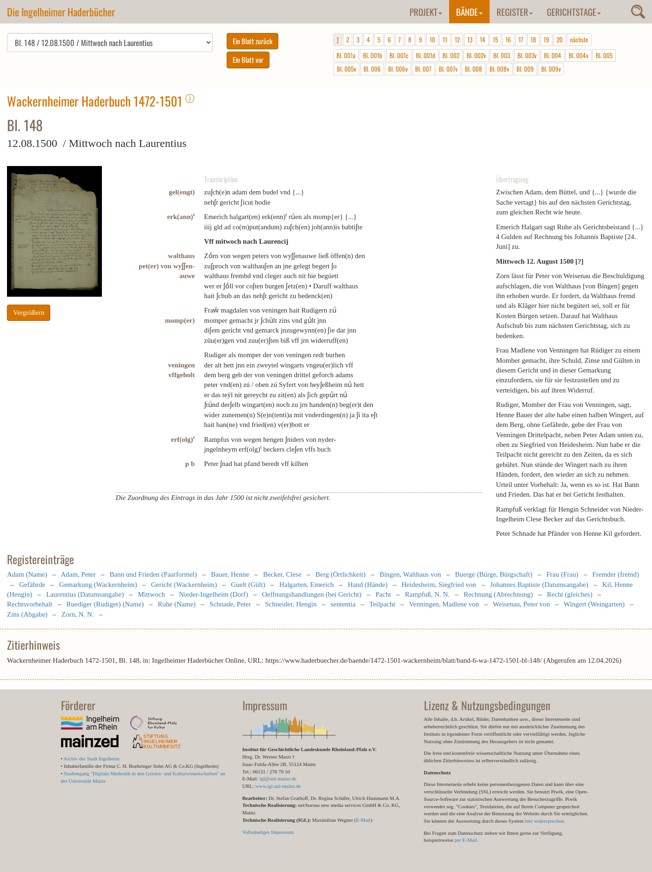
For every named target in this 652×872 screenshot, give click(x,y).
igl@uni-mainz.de (277, 778)
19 (546, 39)
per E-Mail (466, 840)
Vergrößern (28, 312)
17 (520, 39)
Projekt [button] (426, 11)
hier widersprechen (544, 821)
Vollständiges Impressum (268, 832)
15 (495, 39)
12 (457, 39)
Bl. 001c (399, 55)
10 (432, 39)
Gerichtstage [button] (574, 11)
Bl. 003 (501, 55)
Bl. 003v (527, 55)
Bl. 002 (451, 55)
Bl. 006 (372, 68)
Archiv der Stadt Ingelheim (92, 758)
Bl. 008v (499, 68)
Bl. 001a (346, 55)
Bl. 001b (372, 55)
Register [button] (515, 11)
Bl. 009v (551, 68)
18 (533, 39)
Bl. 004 (552, 55)
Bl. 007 (423, 68)
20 (560, 39)
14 (482, 39)
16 (508, 39)
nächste (579, 39)
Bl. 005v (346, 68)
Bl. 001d (425, 55)
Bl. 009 (525, 68)
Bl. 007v (448, 68)
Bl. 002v (476, 55)
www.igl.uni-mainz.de (278, 786)
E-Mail (363, 820)
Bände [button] (469, 11)
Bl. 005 (604, 55)
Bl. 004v (578, 55)
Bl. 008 (473, 68)
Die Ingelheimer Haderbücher (61, 11)
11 (445, 39)
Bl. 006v (398, 68)
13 (469, 39)
